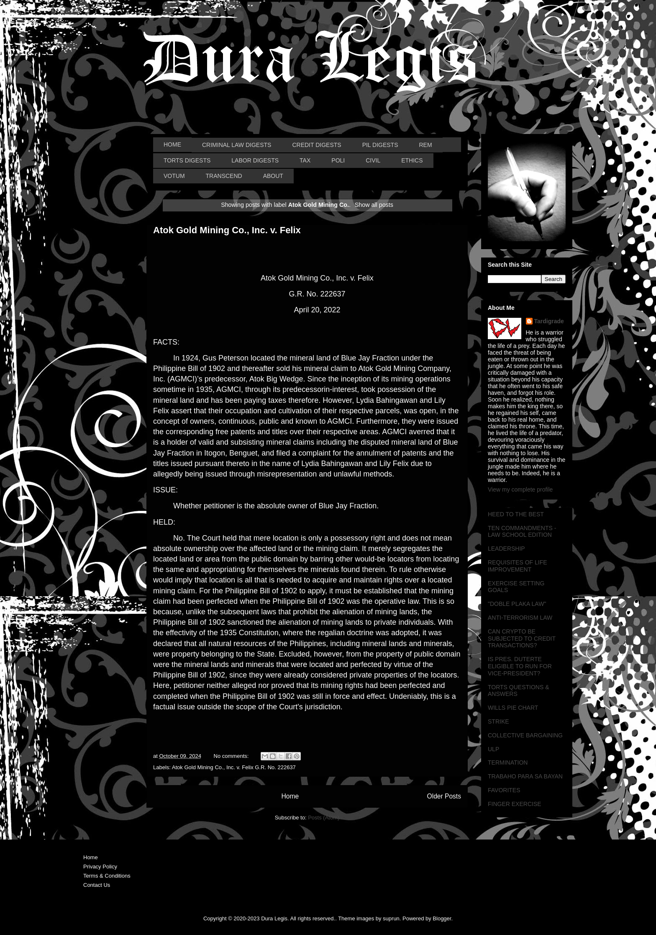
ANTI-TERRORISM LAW (520, 617)
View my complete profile (520, 489)
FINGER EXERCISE (514, 804)
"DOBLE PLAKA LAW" (517, 603)
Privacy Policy (100, 866)
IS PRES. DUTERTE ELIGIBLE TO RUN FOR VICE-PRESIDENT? (520, 666)
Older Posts (444, 796)
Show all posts (374, 204)
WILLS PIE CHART (513, 707)
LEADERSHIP (506, 548)
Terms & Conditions (107, 876)
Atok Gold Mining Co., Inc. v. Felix (227, 230)
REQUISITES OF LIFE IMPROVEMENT (517, 566)
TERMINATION (508, 762)
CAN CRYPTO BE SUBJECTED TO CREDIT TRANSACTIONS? (522, 638)
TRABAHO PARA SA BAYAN (525, 776)
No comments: (232, 756)
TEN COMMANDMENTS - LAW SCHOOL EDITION (522, 531)
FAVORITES (504, 790)
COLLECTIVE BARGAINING (525, 735)
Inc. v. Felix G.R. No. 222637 (261, 767)
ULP (493, 749)
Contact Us (96, 885)
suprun (391, 918)
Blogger (442, 918)
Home (290, 796)
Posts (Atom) (323, 817)
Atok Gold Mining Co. (197, 767)
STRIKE (498, 721)
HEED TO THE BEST (516, 514)
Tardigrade (549, 321)
